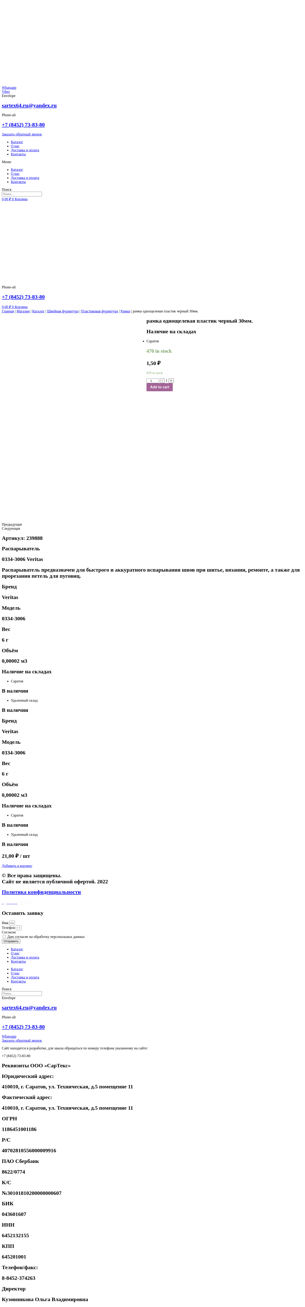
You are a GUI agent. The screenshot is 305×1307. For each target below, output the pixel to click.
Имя (5, 923)
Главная (8, 311)
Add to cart (159, 387)
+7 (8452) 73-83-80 (23, 125)
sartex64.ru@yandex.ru (29, 105)
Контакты (18, 154)
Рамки (125, 311)
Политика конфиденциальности (41, 892)
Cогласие (9, 932)
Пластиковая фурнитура (99, 311)
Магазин (23, 311)
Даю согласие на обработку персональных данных (46, 937)
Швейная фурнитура (63, 311)
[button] (152, 162)
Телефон (9, 928)
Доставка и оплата (25, 150)
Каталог (17, 142)
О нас (15, 146)
